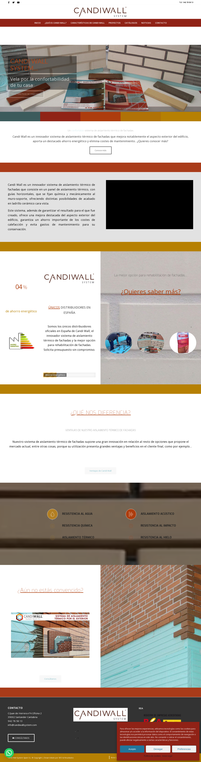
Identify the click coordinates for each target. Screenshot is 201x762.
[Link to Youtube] (18, 2)
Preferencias (184, 749)
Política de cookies (152, 756)
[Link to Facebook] (8, 2)
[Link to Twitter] (13, 2)
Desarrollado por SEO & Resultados (58, 757)
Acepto (132, 749)
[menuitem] (37, 23)
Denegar (158, 749)
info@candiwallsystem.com (22, 724)
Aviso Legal (167, 756)
